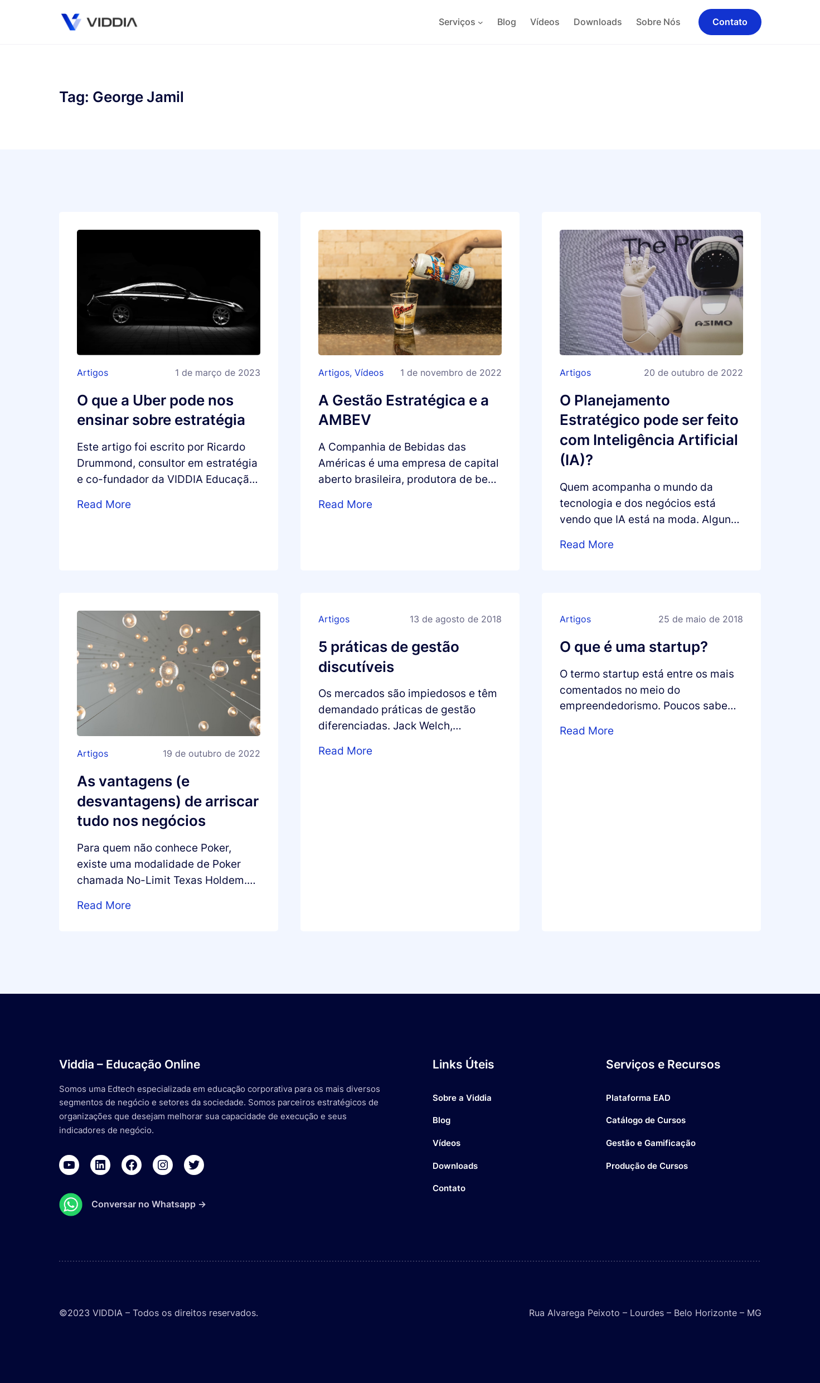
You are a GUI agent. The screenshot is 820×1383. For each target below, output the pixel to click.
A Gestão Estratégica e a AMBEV (403, 410)
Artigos (92, 372)
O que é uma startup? (634, 646)
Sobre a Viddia (462, 1097)
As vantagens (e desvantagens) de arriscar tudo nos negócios (168, 801)
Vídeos (369, 372)
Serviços (457, 21)
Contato (449, 1188)
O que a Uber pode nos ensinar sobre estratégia (161, 410)
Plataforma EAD (638, 1097)
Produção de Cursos (647, 1165)
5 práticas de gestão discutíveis (388, 656)
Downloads (455, 1165)
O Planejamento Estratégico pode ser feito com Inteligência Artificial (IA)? (649, 430)
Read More (104, 504)
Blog (441, 1120)
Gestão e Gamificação (651, 1143)
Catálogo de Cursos (646, 1120)
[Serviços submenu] (480, 22)
